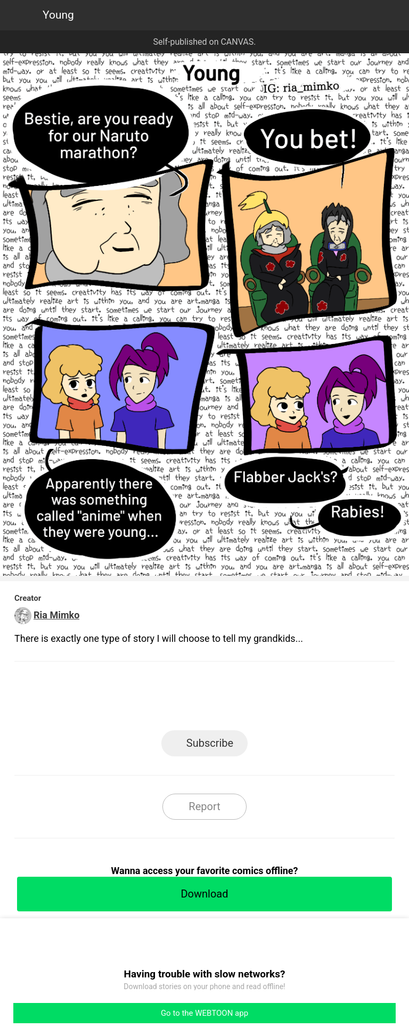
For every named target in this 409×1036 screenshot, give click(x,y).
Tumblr (253, 699)
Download (204, 893)
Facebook (157, 699)
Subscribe (209, 743)
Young (58, 15)
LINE (109, 699)
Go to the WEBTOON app (204, 1013)
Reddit (301, 699)
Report (204, 806)
